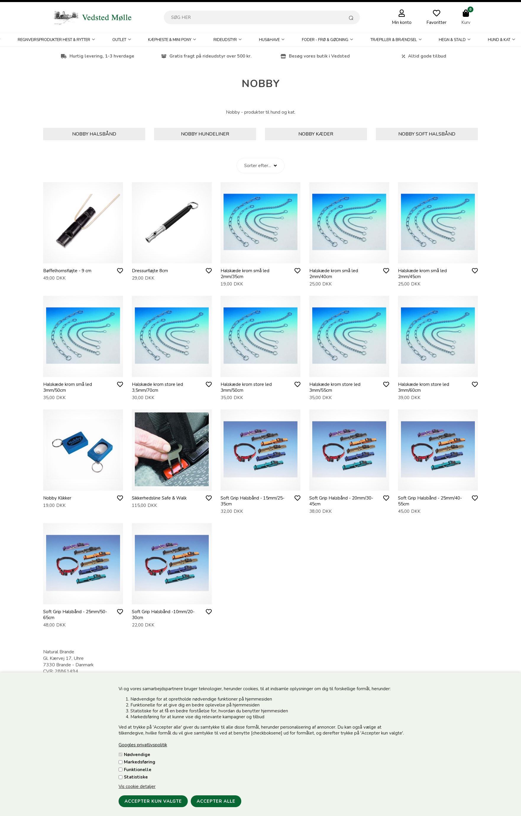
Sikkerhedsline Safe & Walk (159, 498)
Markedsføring (139, 762)
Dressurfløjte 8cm (150, 271)
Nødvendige (137, 755)
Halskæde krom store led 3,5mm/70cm (157, 387)
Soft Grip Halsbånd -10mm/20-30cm (163, 615)
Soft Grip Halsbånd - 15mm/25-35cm (252, 501)
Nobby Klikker (57, 498)
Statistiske (136, 777)
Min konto (402, 22)
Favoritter (436, 22)
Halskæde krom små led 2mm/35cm (245, 274)
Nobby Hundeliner (205, 134)
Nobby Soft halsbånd (426, 134)
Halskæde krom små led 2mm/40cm (333, 274)
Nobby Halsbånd (94, 134)
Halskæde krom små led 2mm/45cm (422, 274)
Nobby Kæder (315, 134)
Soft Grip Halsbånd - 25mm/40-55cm (430, 501)
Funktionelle (137, 770)
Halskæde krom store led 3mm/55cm (334, 387)
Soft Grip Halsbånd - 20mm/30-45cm (341, 501)
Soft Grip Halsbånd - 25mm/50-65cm (75, 615)
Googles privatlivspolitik (143, 745)
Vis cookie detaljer (137, 786)
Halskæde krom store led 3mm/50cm (246, 387)
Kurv (465, 22)
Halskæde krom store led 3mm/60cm (423, 387)
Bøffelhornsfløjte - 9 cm (67, 271)
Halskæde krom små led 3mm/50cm (67, 387)
